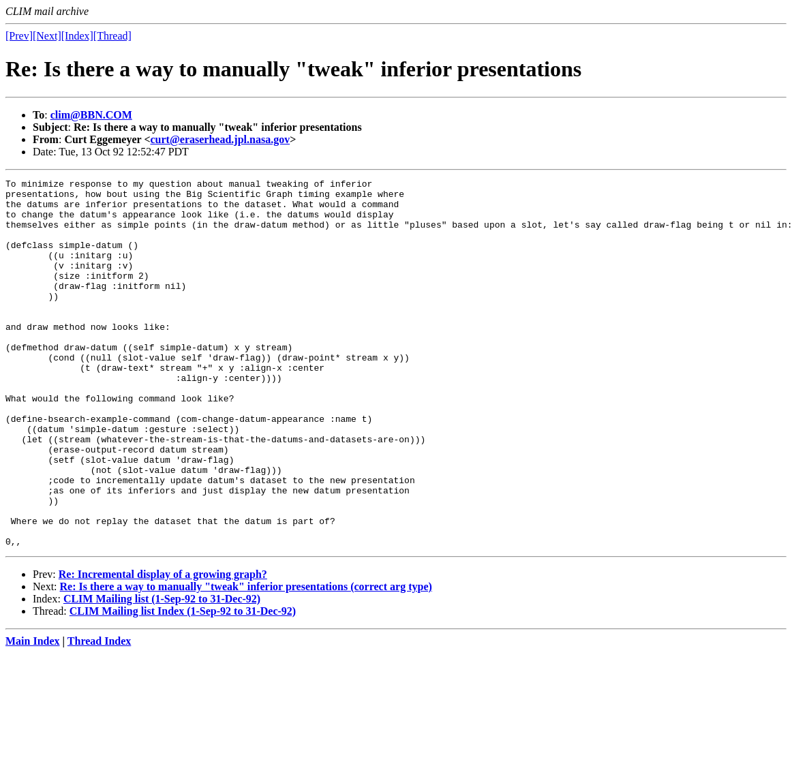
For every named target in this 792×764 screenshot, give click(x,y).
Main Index (32, 714)
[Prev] (19, 36)
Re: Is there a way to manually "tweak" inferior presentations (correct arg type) (246, 660)
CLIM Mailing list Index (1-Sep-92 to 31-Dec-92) (183, 684)
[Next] (47, 36)
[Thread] (112, 36)
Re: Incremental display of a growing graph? (163, 648)
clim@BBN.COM (91, 115)
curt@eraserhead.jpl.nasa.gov (220, 139)
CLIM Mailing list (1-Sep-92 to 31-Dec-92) (161, 672)
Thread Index (99, 714)
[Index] (77, 36)
